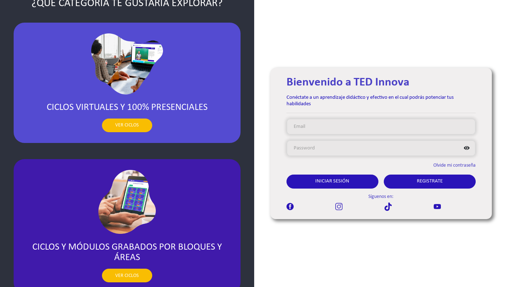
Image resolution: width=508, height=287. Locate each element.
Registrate (430, 181)
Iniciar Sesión (332, 181)
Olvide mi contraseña (454, 165)
